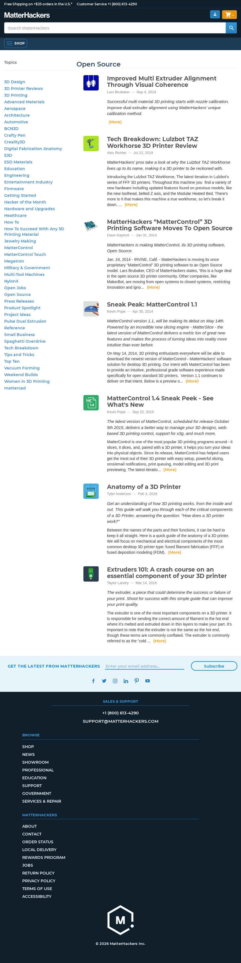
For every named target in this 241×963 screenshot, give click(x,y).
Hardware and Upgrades (29, 208)
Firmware (14, 188)
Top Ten (12, 361)
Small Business (19, 334)
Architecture (17, 115)
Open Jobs (15, 287)
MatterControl (18, 247)
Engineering (16, 175)
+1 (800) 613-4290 (122, 4)
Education (14, 168)
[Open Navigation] (15, 43)
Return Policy (38, 873)
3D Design (14, 81)
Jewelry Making (20, 241)
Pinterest (137, 681)
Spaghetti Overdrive (25, 341)
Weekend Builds (21, 374)
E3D (8, 155)
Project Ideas (17, 314)
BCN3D (11, 128)
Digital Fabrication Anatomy (33, 148)
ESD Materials (18, 162)
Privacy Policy (38, 880)
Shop (28, 746)
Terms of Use (37, 888)
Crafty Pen (15, 135)
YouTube (148, 681)
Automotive (16, 121)
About (29, 826)
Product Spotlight (22, 307)
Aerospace (15, 108)
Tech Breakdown (21, 348)
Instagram (115, 681)
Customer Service (92, 4)
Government (36, 793)
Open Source (17, 294)
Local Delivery (39, 849)
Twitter (104, 681)
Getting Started (20, 195)
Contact (31, 834)
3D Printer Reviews (23, 88)
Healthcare (15, 215)
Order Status (37, 841)
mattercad (15, 388)
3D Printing (16, 95)
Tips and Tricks (19, 354)
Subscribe (214, 666)
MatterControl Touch (25, 254)
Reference (14, 327)
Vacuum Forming (22, 368)
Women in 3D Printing (27, 381)
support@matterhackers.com (120, 721)
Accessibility (36, 896)
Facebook (93, 681)
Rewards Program (43, 857)
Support (32, 785)
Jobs (27, 865)
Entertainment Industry (28, 182)
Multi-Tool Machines (24, 274)
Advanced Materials (24, 101)
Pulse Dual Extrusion (25, 321)
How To (11, 222)
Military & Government (27, 267)
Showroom (35, 762)
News (28, 754)
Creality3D (14, 141)
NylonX (11, 281)
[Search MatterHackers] (231, 27)
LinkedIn (126, 681)
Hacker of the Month (25, 202)
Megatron (14, 261)
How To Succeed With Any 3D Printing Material (34, 231)
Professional (38, 770)
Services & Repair (41, 801)
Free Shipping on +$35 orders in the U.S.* (38, 4)
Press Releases (19, 301)
